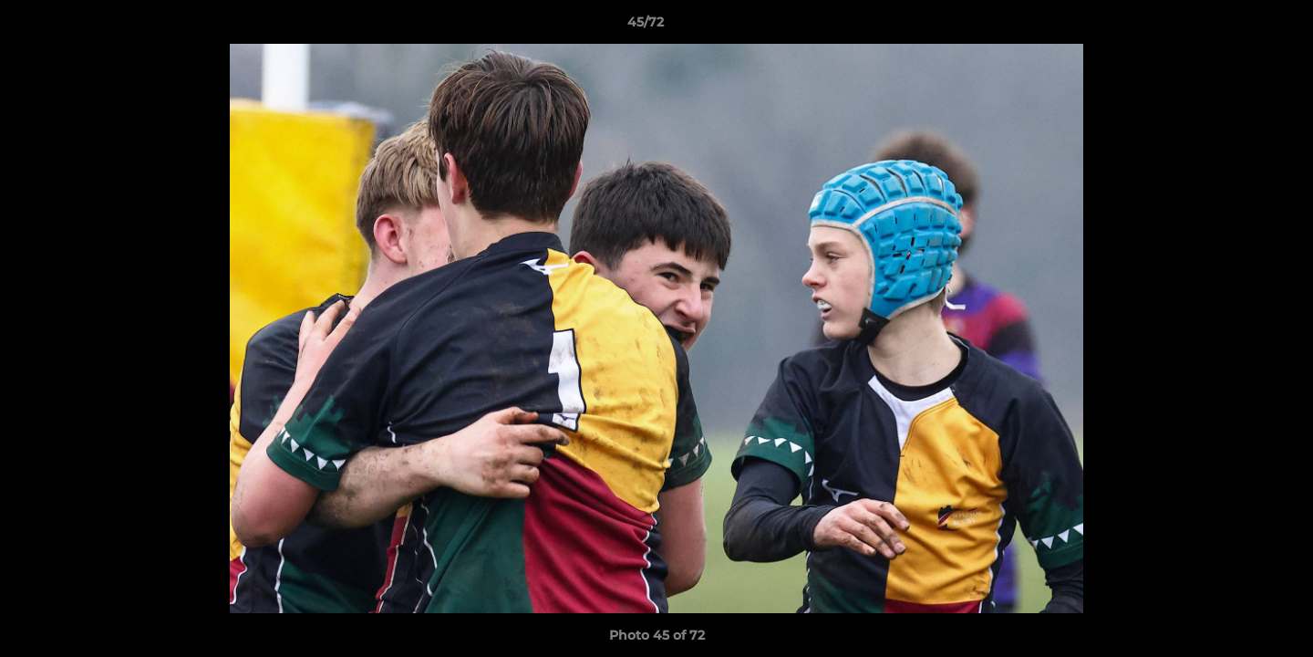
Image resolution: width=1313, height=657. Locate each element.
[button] (1236, 26)
